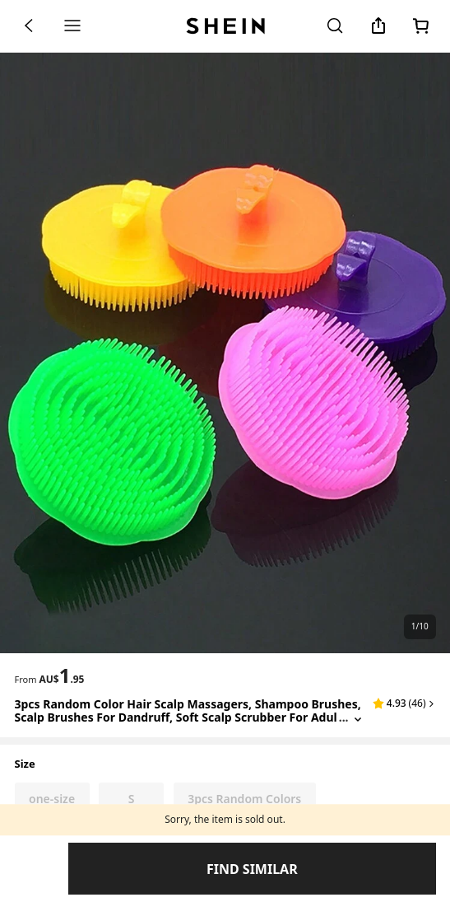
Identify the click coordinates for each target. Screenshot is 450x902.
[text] (61, 675)
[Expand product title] (358, 718)
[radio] (52, 799)
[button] (404, 703)
